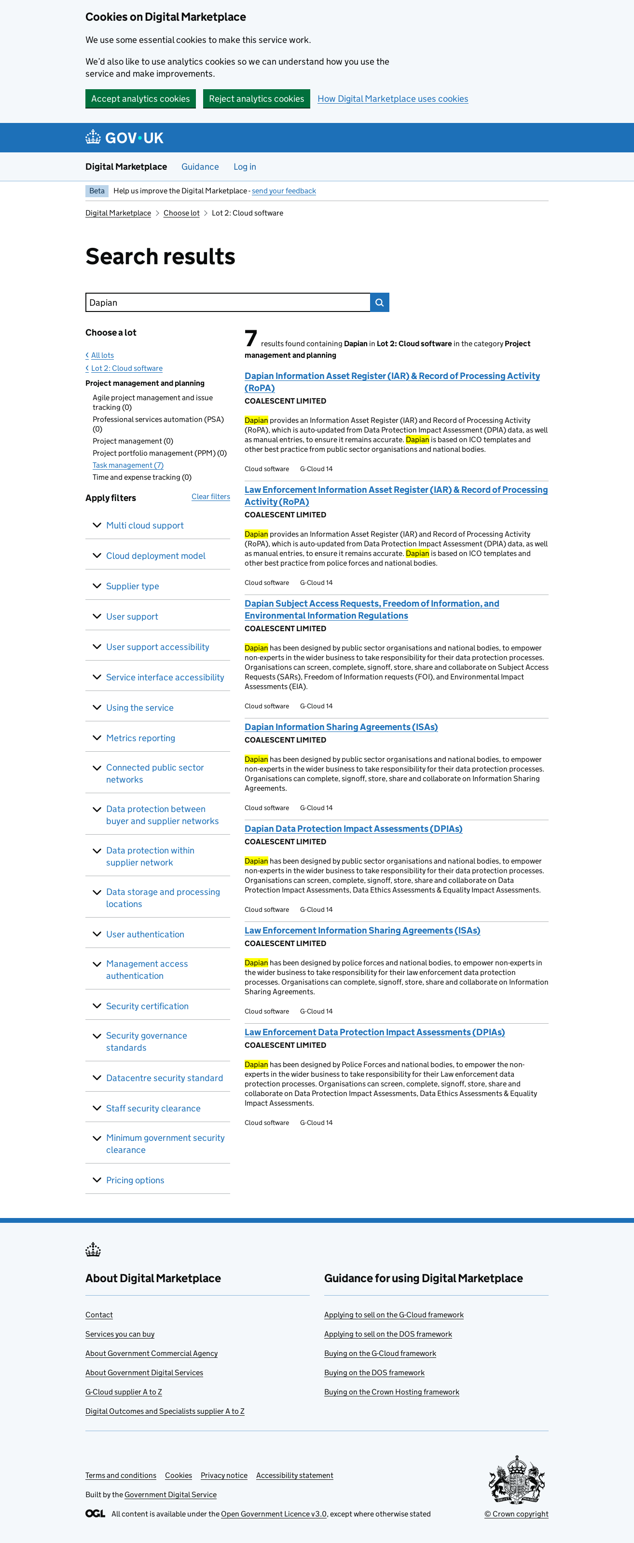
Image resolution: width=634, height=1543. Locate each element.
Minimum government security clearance (165, 1143)
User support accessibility (157, 646)
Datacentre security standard (164, 1077)
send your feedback (284, 190)
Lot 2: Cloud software (127, 368)
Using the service (140, 707)
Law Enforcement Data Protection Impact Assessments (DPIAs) (375, 1032)
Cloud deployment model (156, 555)
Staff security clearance (153, 1108)
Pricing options (135, 1180)
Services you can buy (119, 1334)
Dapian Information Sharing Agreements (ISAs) (341, 726)
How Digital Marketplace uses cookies (393, 98)
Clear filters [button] (211, 496)
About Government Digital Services (144, 1372)
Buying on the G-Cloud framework (380, 1353)
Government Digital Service (170, 1494)
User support (132, 616)
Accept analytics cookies (140, 98)
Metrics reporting (140, 738)
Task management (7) (128, 465)
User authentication (145, 934)
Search (379, 302)
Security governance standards (146, 1041)
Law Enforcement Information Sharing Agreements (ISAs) (363, 930)
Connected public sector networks (155, 773)
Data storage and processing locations (163, 897)
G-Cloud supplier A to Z (123, 1391)
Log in (245, 166)
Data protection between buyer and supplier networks (162, 814)
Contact (99, 1314)
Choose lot (182, 212)
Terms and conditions (120, 1475)
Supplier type (132, 586)
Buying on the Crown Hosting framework (391, 1391)
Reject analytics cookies (256, 98)
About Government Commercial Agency (151, 1353)
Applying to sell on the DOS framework (388, 1334)
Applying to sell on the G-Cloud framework (394, 1314)
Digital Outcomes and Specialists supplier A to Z (165, 1411)
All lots (102, 355)
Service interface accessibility (165, 677)
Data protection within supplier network (150, 856)
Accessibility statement (294, 1475)
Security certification (147, 1006)
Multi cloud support (145, 525)
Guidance (200, 166)
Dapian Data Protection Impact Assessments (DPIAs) (354, 828)
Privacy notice (224, 1475)
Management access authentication (147, 969)
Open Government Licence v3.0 (274, 1513)
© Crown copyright (516, 1513)
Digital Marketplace (126, 166)
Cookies (178, 1475)
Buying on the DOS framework (374, 1372)
